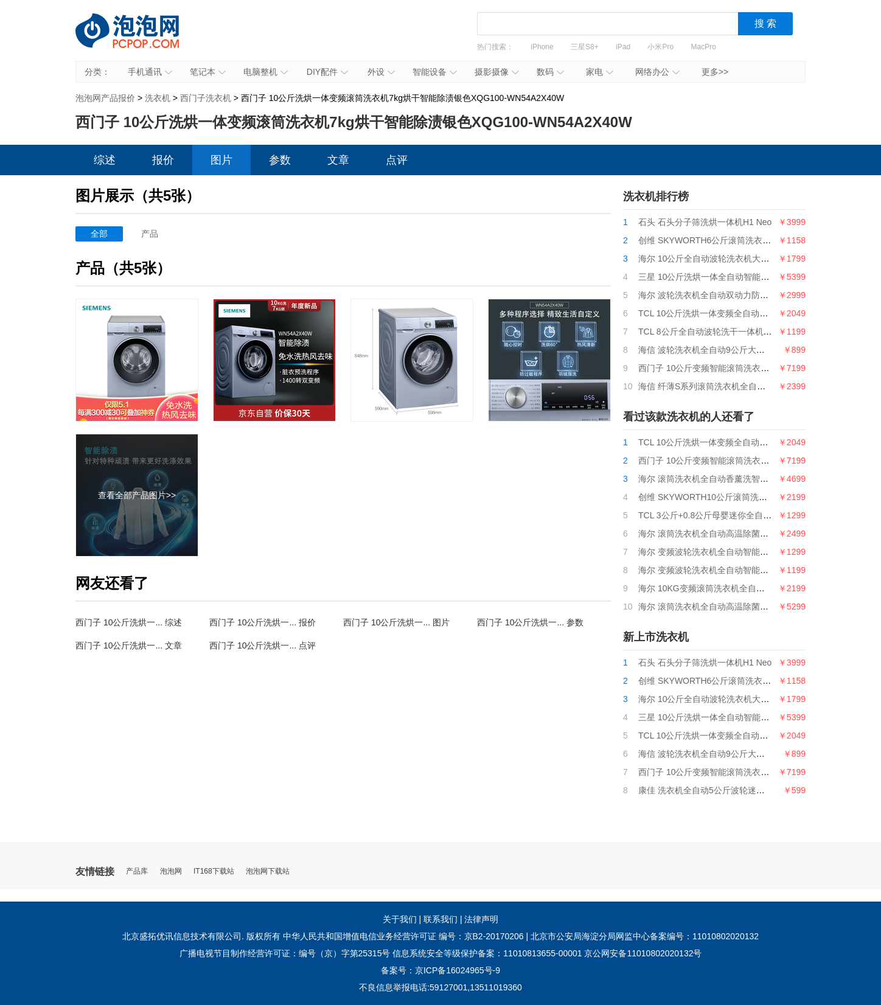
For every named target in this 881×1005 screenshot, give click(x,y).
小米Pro (660, 47)
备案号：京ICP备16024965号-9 (440, 970)
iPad (623, 47)
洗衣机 (157, 98)
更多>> (715, 72)
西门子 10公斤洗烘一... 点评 (262, 645)
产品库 (137, 871)
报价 (163, 160)
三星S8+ (585, 47)
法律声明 (481, 919)
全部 (99, 233)
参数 (280, 160)
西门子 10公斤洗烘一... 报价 (262, 622)
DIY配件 (327, 72)
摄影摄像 (497, 72)
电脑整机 (265, 72)
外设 (381, 72)
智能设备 (435, 72)
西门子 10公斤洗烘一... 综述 (128, 622)
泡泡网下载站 (268, 871)
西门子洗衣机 (205, 98)
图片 (221, 160)
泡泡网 (171, 871)
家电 (599, 72)
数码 (550, 72)
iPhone (542, 47)
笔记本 (208, 72)
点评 (397, 160)
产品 (149, 233)
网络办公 (657, 72)
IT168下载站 (213, 871)
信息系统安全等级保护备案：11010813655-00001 (487, 953)
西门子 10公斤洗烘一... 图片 (396, 622)
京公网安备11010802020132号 (643, 953)
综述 (105, 160)
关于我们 (400, 919)
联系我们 (440, 919)
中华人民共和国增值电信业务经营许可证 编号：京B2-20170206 (403, 936)
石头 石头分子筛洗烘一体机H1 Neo (704, 222)
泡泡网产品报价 (139, 39)
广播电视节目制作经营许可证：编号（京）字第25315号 (285, 953)
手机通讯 (150, 72)
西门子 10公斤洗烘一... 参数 (530, 622)
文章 (338, 160)
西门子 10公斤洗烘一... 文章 (128, 645)
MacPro (703, 47)
